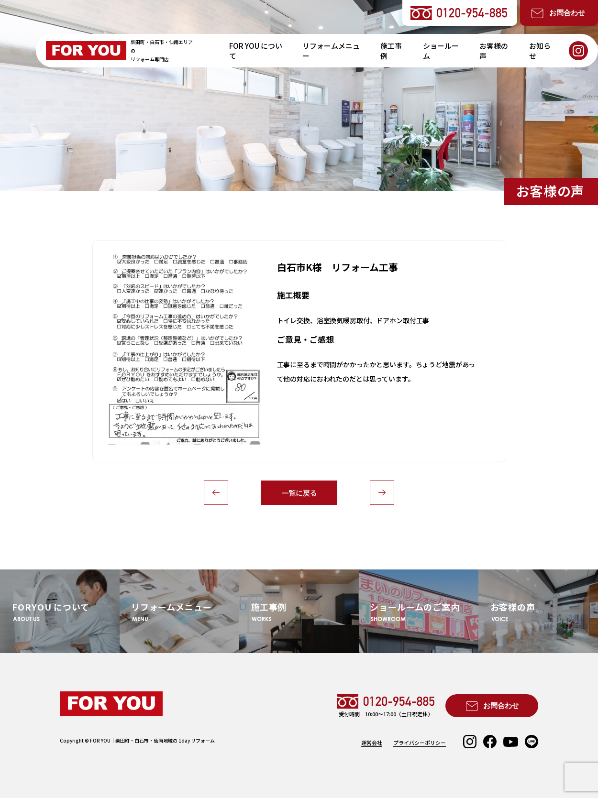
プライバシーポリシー (419, 742)
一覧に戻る (299, 493)
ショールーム (441, 51)
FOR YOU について (255, 51)
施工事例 (391, 51)
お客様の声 (493, 51)
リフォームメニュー (331, 51)
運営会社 (371, 742)
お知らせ (540, 51)
